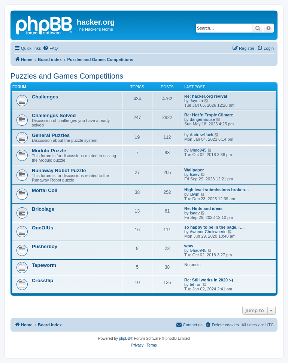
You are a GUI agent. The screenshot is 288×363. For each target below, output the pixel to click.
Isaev (195, 174)
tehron (195, 284)
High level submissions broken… (216, 189)
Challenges (45, 97)
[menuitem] (50, 48)
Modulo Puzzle (49, 150)
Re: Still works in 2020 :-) (208, 280)
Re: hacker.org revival (205, 96)
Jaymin (196, 100)
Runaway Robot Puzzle (59, 170)
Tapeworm (44, 265)
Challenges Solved (54, 115)
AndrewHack (201, 134)
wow (188, 246)
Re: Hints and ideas (203, 208)
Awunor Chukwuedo (208, 231)
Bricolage (43, 209)
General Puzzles (51, 135)
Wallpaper (194, 170)
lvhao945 (198, 150)
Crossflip (42, 280)
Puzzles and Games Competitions (66, 76)
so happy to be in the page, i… (214, 227)
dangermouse (202, 119)
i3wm (195, 194)
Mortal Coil (44, 190)
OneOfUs (42, 228)
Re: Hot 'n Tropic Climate (208, 115)
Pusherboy (44, 246)
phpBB (124, 338)
